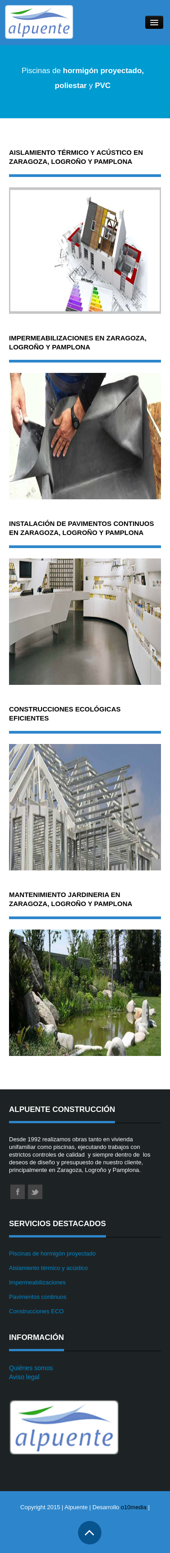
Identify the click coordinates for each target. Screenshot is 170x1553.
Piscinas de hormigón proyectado (52, 1253)
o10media (134, 1507)
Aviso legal (24, 1377)
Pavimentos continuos (37, 1296)
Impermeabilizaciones (37, 1282)
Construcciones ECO (36, 1311)
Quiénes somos (31, 1368)
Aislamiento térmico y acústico (48, 1268)
